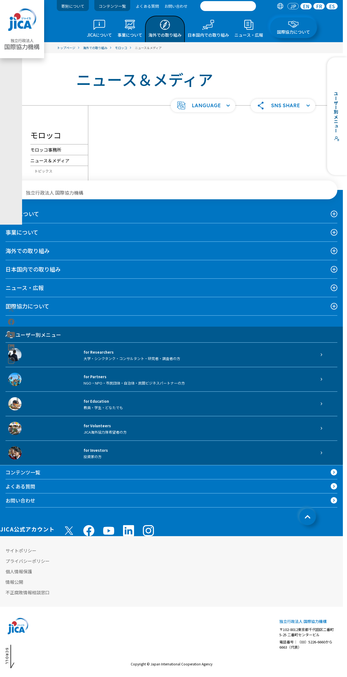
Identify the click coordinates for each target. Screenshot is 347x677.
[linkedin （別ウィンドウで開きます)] (128, 530)
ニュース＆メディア (50, 160)
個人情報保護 (19, 571)
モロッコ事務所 (45, 149)
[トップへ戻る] (307, 517)
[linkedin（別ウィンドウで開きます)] (11, 347)
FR (319, 6)
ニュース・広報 (25, 288)
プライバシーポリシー (28, 561)
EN (306, 6)
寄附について (72, 6)
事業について (22, 232)
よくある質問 (147, 6)
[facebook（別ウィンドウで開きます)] (11, 322)
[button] (203, 105)
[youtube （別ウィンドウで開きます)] (108, 530)
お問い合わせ (176, 6)
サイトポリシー (21, 550)
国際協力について (27, 306)
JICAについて (22, 214)
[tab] (280, 6)
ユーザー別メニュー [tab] (33, 334)
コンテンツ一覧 (112, 6)
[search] (228, 6)
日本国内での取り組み (33, 269)
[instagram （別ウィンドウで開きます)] (148, 530)
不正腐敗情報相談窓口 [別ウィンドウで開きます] (28, 592)
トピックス (43, 171)
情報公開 (14, 582)
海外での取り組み (28, 251)
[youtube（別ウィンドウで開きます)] (11, 335)
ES (332, 6)
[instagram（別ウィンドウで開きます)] (11, 361)
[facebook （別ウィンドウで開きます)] (88, 530)
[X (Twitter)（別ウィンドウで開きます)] (11, 309)
